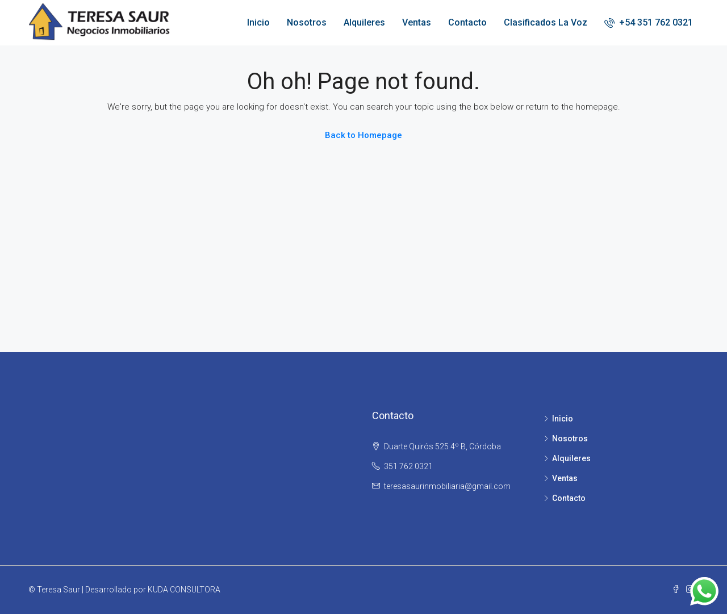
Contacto (467, 22)
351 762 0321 (408, 466)
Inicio (258, 22)
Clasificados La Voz (545, 22)
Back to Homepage (363, 135)
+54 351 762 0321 (648, 22)
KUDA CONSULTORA (184, 589)
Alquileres (364, 22)
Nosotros (307, 22)
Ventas (416, 22)
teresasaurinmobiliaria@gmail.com (447, 486)
